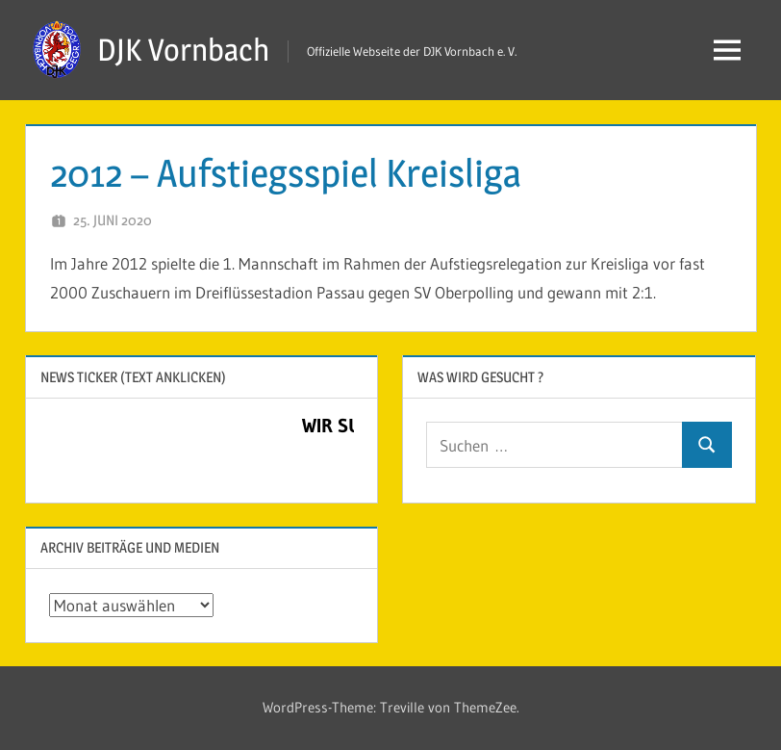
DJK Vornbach (183, 49)
